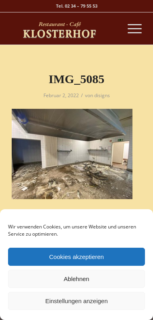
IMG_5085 (76, 79)
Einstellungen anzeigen (76, 301)
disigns (102, 95)
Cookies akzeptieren (76, 256)
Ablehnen (76, 278)
